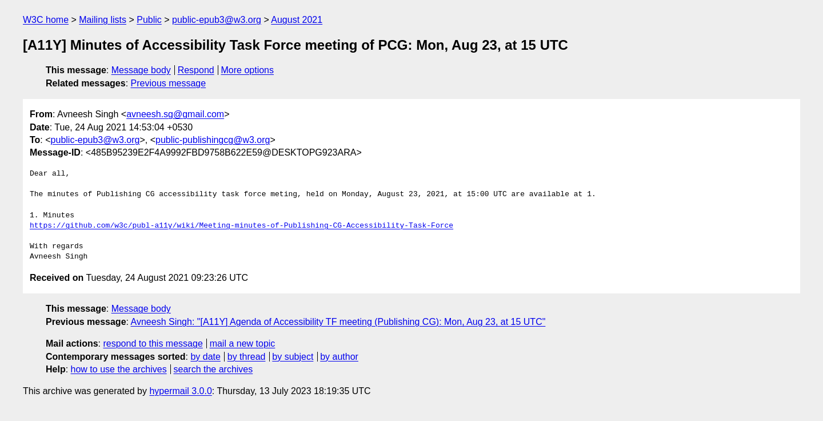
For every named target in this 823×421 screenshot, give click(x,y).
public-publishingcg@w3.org (212, 140)
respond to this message (152, 343)
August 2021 (296, 20)
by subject (292, 357)
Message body (141, 70)
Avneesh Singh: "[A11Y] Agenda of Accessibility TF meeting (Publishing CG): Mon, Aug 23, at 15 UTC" (338, 322)
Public (149, 20)
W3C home (46, 20)
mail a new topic (242, 343)
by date (205, 357)
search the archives (213, 369)
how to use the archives (119, 369)
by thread (246, 357)
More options (247, 70)
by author (339, 357)
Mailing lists (102, 20)
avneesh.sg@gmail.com (175, 114)
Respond (196, 70)
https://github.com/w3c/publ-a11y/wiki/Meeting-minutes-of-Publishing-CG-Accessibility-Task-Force (241, 226)
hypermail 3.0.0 (180, 391)
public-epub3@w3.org (216, 20)
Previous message (168, 83)
